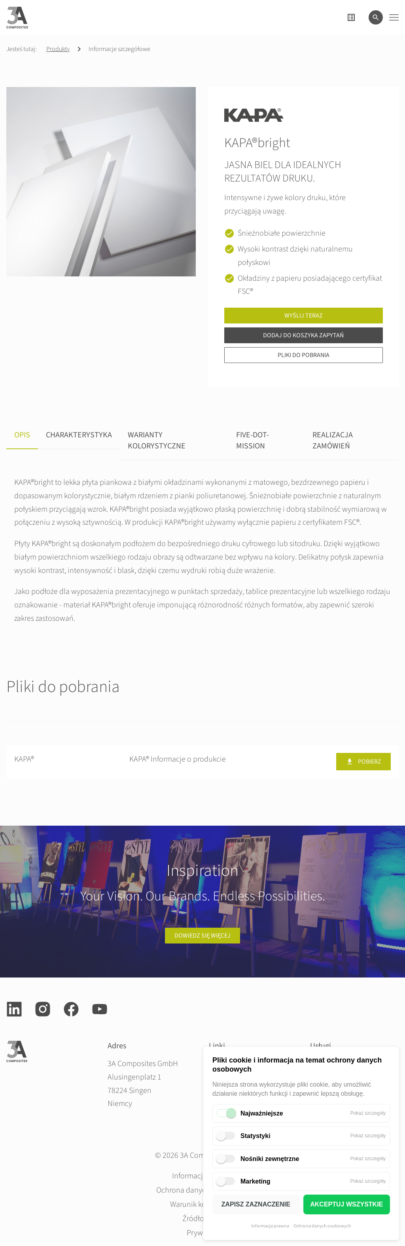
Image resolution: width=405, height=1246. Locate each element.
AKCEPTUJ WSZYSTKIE (346, 1204)
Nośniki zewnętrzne (269, 1158)
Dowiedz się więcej (202, 935)
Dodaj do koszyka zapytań (303, 335)
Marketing (255, 1181)
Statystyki (255, 1136)
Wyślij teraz (303, 315)
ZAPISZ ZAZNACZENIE (255, 1204)
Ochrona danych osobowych (322, 1226)
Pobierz (363, 761)
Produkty (58, 49)
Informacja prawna (270, 1226)
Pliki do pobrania (303, 355)
